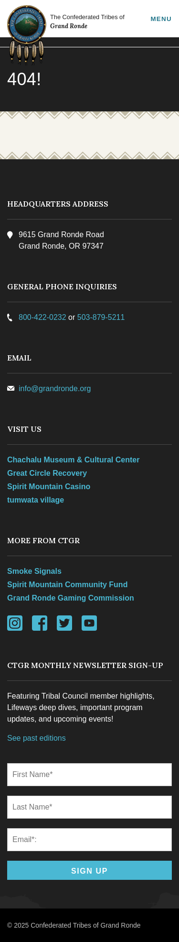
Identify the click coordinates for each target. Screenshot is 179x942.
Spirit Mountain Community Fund (67, 585)
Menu (161, 18)
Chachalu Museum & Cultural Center (73, 460)
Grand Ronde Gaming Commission (70, 598)
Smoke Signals (34, 571)
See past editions (36, 738)
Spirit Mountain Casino (48, 486)
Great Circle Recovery (47, 473)
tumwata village (35, 500)
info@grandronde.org (55, 388)
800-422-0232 (42, 317)
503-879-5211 (101, 317)
